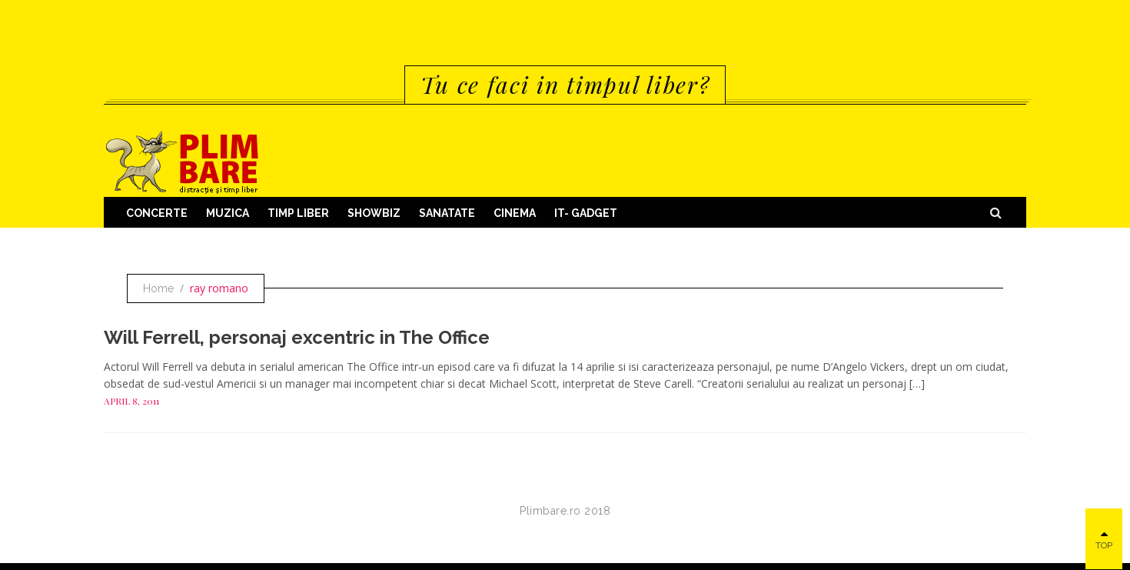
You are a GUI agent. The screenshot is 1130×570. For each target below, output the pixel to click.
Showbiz (373, 213)
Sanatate (447, 213)
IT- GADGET (585, 213)
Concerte (157, 213)
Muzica (227, 213)
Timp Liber (298, 213)
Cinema (515, 213)
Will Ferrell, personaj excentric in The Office (297, 337)
